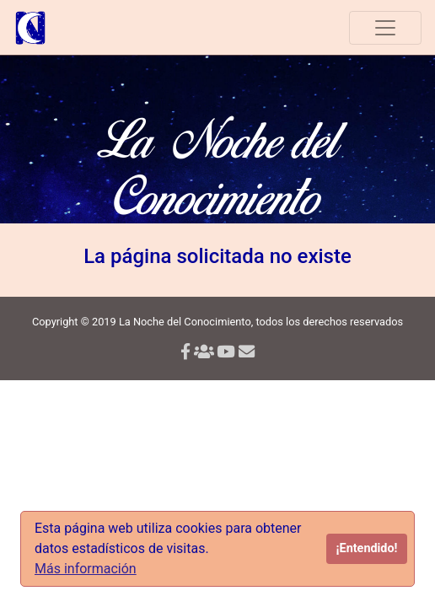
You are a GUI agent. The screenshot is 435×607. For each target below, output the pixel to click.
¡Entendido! (367, 548)
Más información (86, 569)
